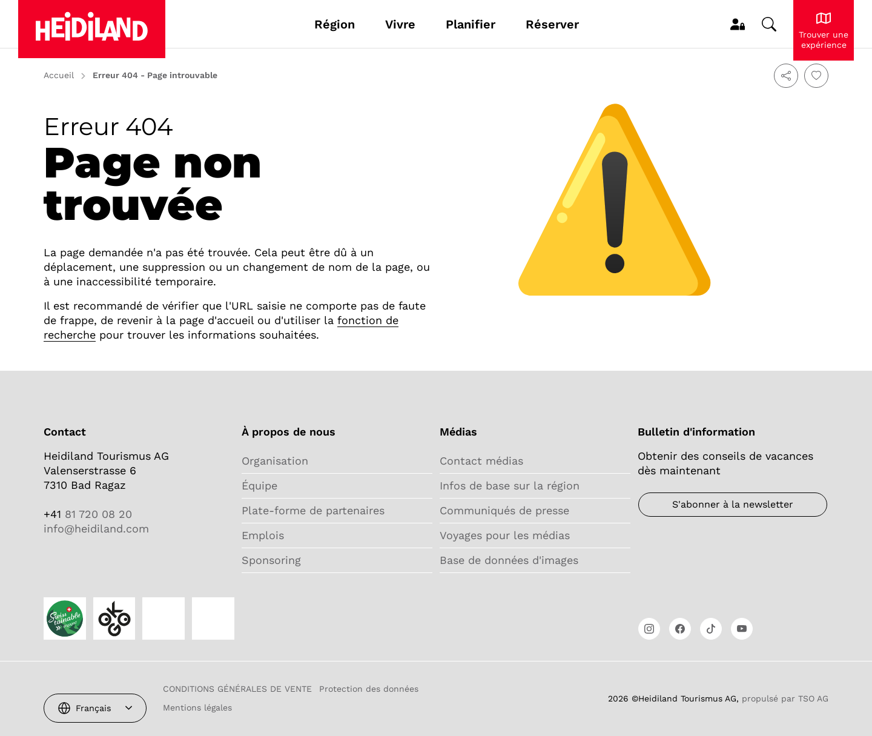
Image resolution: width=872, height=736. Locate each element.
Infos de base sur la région (510, 485)
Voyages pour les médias (505, 535)
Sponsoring (271, 560)
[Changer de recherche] (769, 24)
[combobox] (95, 708)
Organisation (275, 460)
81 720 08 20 (96, 514)
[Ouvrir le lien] (649, 629)
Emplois (263, 535)
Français (93, 708)
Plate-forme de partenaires (313, 510)
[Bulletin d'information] (732, 504)
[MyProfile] (737, 24)
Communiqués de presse (504, 510)
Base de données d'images (509, 560)
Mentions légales (197, 707)
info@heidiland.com (96, 528)
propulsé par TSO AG (785, 698)
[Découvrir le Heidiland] (823, 30)
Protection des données (368, 689)
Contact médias (481, 460)
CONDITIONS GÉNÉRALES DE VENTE (237, 689)
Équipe (259, 485)
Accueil (59, 75)
